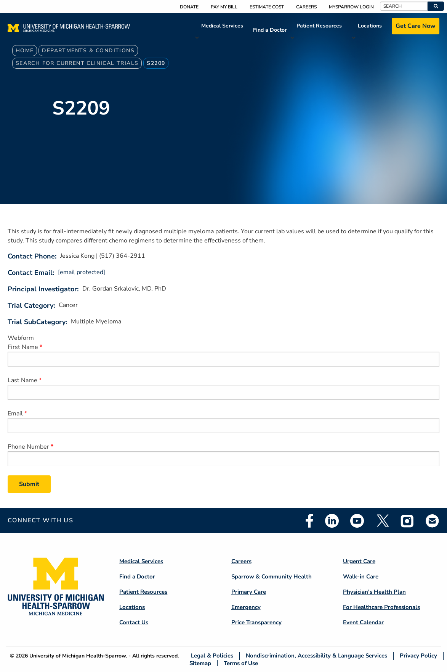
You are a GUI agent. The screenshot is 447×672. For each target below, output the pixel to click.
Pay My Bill (224, 7)
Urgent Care (359, 561)
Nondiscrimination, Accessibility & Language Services (316, 655)
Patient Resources (319, 25)
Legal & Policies (212, 655)
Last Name (22, 380)
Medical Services (222, 25)
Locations (370, 25)
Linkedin (332, 521)
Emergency (246, 607)
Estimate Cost (267, 7)
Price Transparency (256, 622)
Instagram (407, 521)
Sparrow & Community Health (271, 576)
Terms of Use (241, 663)
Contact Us (133, 622)
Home (25, 50)
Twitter (382, 521)
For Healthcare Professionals (381, 607)
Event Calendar (363, 622)
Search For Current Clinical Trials (77, 63)
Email (15, 413)
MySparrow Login (351, 7)
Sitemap (200, 663)
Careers (306, 7)
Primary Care (248, 592)
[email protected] (81, 272)
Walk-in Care (360, 576)
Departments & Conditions (88, 50)
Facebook (309, 521)
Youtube (357, 521)
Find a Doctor (270, 30)
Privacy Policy (418, 655)
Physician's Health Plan (374, 592)
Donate (189, 7)
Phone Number (28, 447)
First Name (23, 347)
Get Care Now (416, 26)
